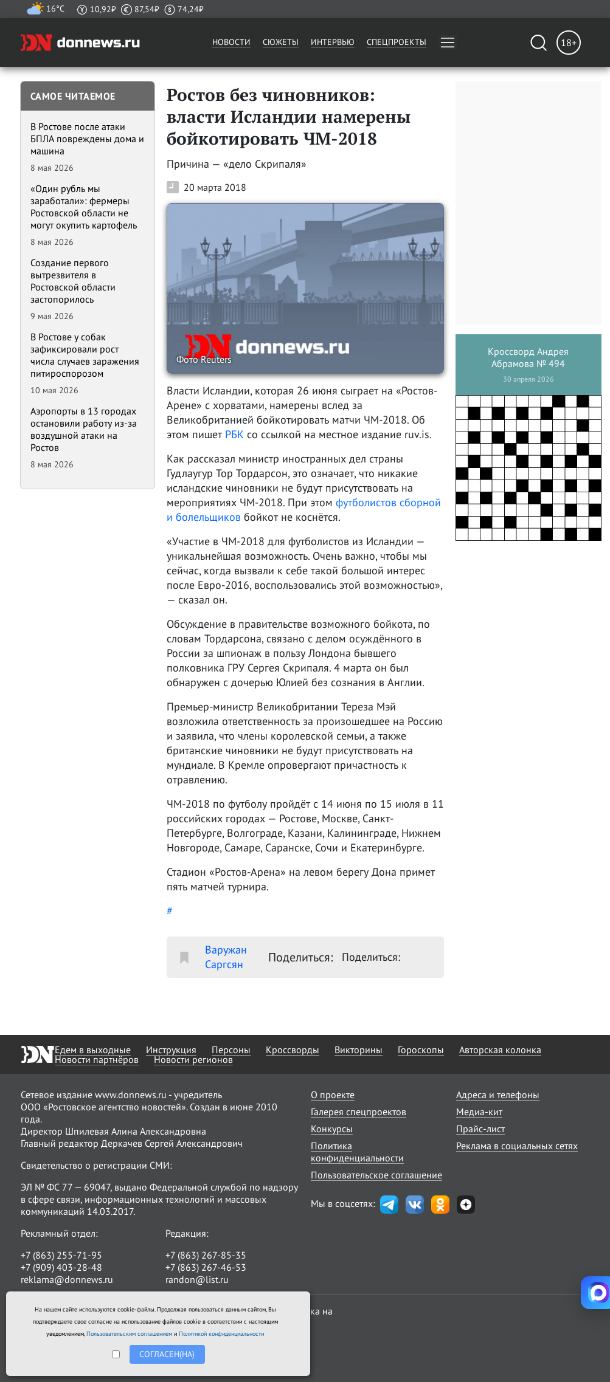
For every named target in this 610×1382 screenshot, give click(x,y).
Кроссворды (292, 1049)
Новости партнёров (97, 1059)
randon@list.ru (197, 1279)
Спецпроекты (396, 41)
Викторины (358, 1049)
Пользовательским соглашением (129, 1334)
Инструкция (171, 1049)
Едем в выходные (93, 1049)
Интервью (333, 41)
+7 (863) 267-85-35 (205, 1255)
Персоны (231, 1049)
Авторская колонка (500, 1049)
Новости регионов (193, 1059)
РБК (234, 434)
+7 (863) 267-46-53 (205, 1267)
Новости (231, 41)
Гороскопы (421, 1049)
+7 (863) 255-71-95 (61, 1255)
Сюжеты (281, 41)
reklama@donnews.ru (67, 1279)
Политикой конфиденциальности (221, 1334)
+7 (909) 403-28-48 (61, 1267)
